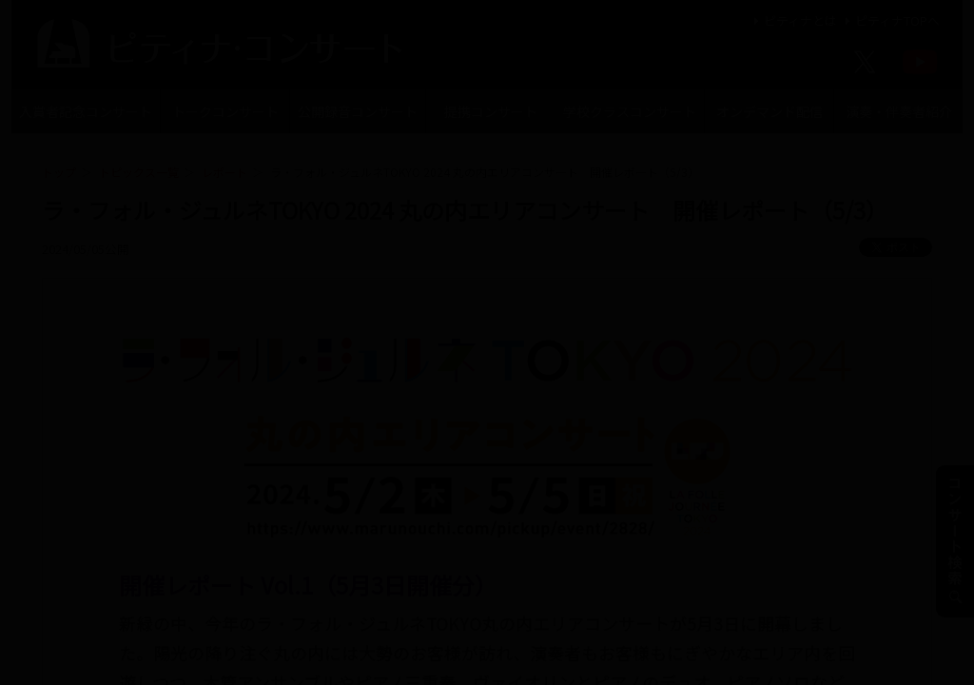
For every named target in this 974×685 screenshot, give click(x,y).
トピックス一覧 (139, 172)
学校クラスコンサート (629, 111)
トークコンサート (225, 111)
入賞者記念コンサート (85, 111)
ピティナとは (793, 20)
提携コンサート (490, 111)
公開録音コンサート (358, 111)
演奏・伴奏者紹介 (899, 111)
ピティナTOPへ (890, 20)
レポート (224, 172)
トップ (59, 172)
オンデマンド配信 (769, 111)
